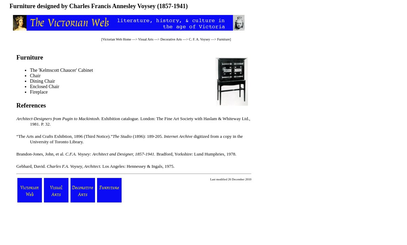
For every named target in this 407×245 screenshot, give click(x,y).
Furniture (223, 39)
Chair (35, 75)
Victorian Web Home (117, 39)
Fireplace (39, 92)
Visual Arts (146, 39)
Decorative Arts (171, 39)
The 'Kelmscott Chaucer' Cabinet (61, 70)
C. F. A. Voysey (199, 39)
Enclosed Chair (44, 86)
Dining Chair (42, 81)
